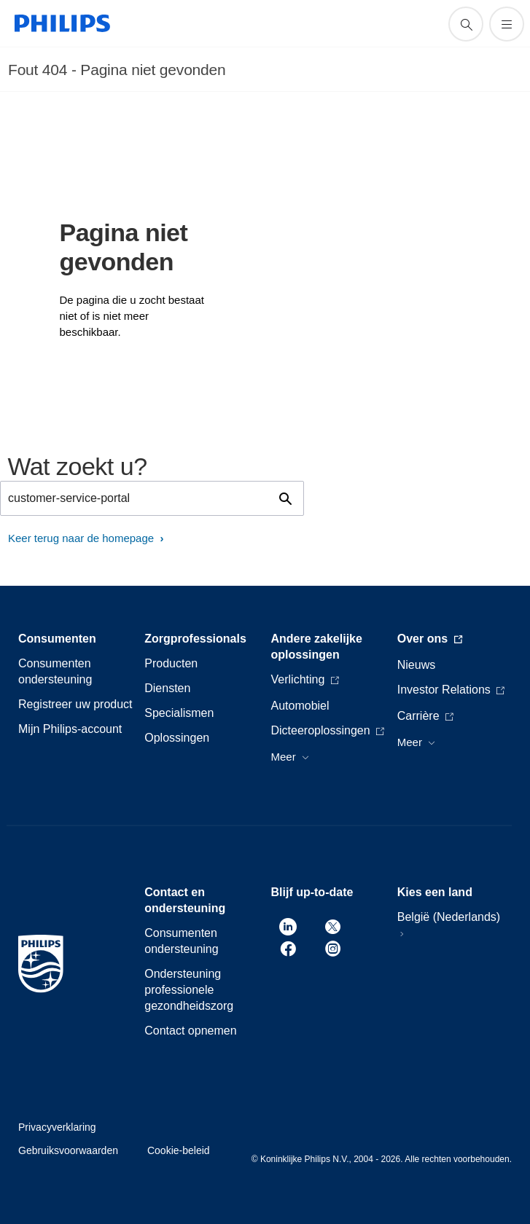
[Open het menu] (506, 24)
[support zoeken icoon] (465, 24)
